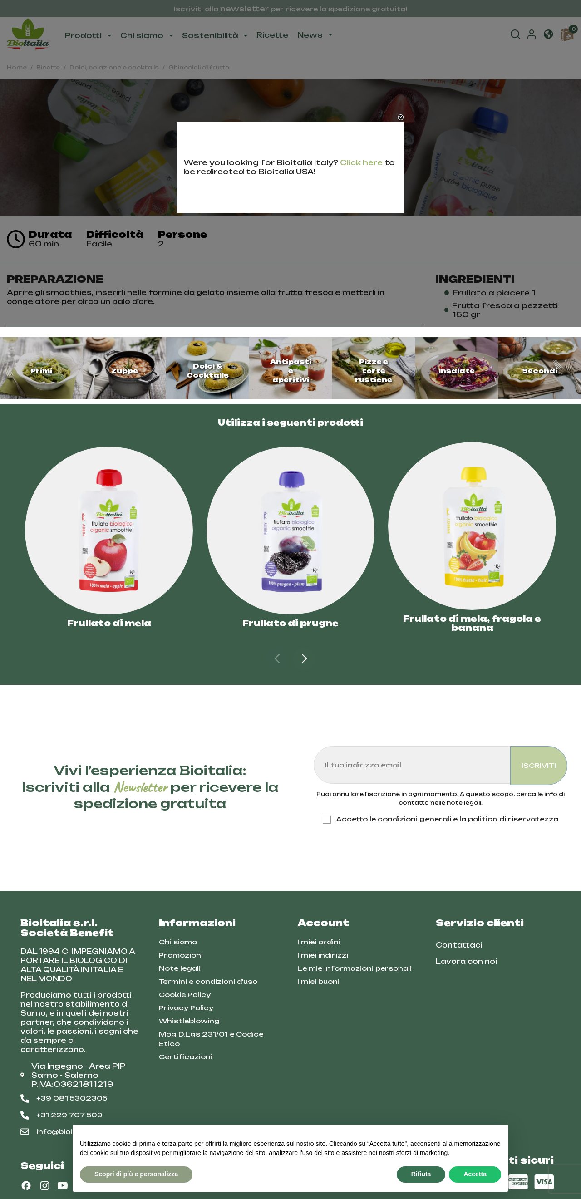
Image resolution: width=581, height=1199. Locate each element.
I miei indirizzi (322, 955)
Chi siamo (178, 942)
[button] (304, 659)
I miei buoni (318, 981)
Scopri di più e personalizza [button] (136, 1174)
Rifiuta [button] (421, 1174)
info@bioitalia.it (59, 1132)
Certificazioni (185, 1057)
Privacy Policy (186, 1008)
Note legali (180, 968)
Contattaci (459, 945)
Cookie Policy (185, 994)
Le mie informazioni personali (354, 968)
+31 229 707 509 (61, 1115)
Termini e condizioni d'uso (208, 981)
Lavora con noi (466, 961)
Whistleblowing (189, 1021)
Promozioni (181, 955)
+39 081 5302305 (63, 1098)
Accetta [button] (475, 1174)
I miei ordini (318, 942)
